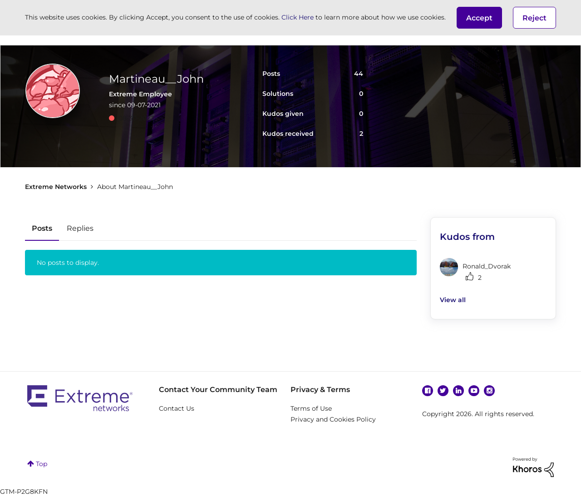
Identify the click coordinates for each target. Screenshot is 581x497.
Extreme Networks (56, 187)
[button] (479, 18)
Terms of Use (311, 408)
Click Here (297, 17)
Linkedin (458, 390)
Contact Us (176, 408)
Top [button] (41, 464)
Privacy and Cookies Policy (333, 419)
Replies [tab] (80, 228)
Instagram (489, 390)
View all (453, 300)
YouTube (473, 390)
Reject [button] (534, 18)
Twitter (443, 390)
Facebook (427, 390)
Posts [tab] (42, 228)
